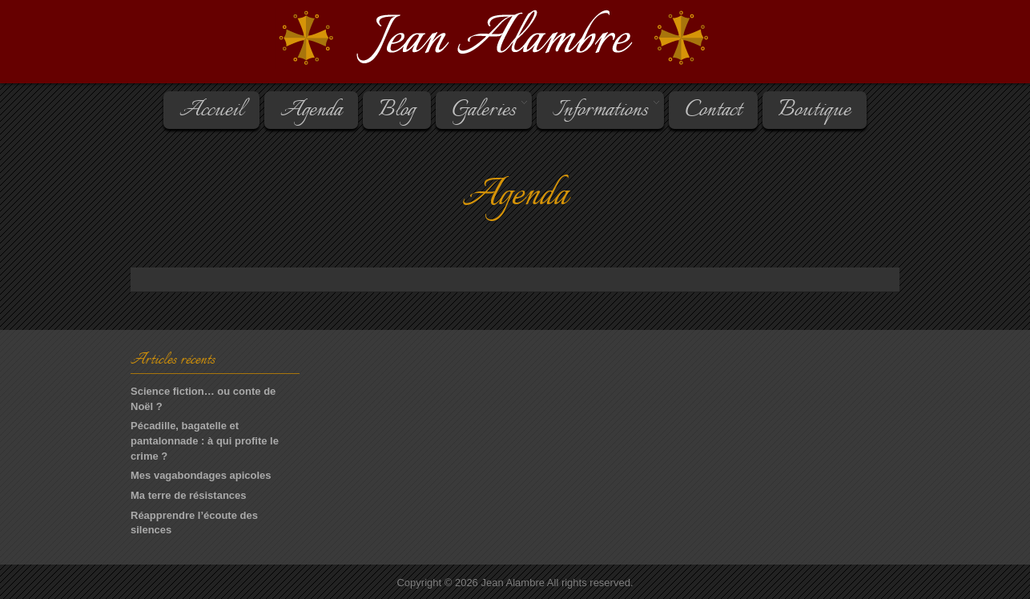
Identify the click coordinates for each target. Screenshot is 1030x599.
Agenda (311, 110)
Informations (599, 110)
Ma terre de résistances (189, 495)
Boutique (815, 110)
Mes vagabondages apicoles (201, 475)
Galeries (482, 110)
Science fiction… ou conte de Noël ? (203, 398)
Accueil (211, 110)
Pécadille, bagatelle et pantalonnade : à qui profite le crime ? (205, 440)
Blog (397, 110)
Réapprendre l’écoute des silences (194, 523)
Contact (713, 110)
